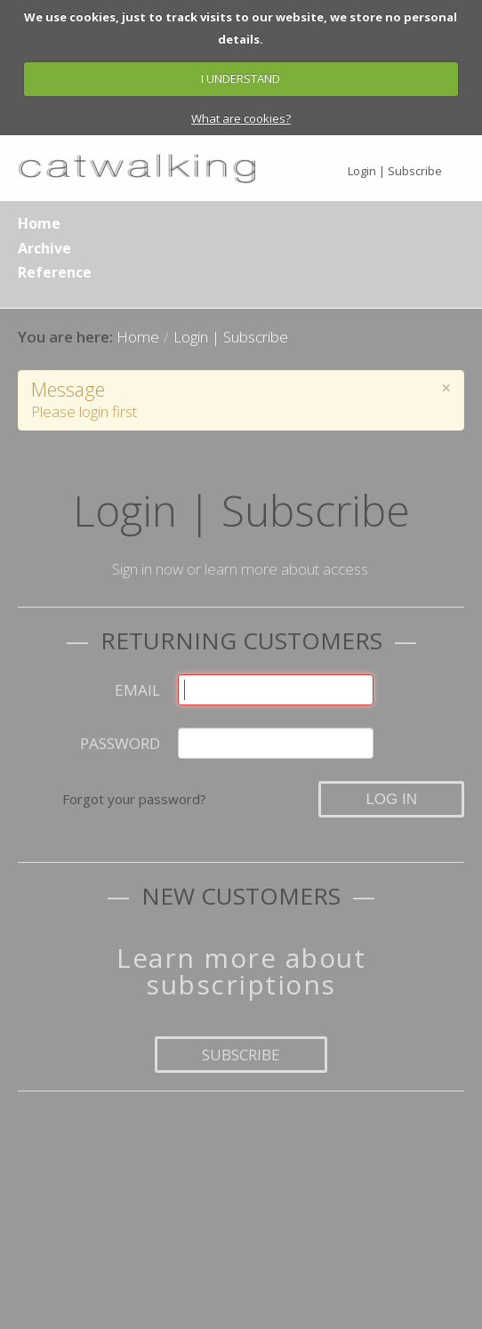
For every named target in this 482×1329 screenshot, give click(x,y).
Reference (55, 272)
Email (137, 690)
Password (120, 743)
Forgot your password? (134, 799)
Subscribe (241, 1054)
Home (39, 223)
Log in (391, 799)
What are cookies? (241, 118)
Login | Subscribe (395, 171)
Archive (44, 248)
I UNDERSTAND (240, 78)
